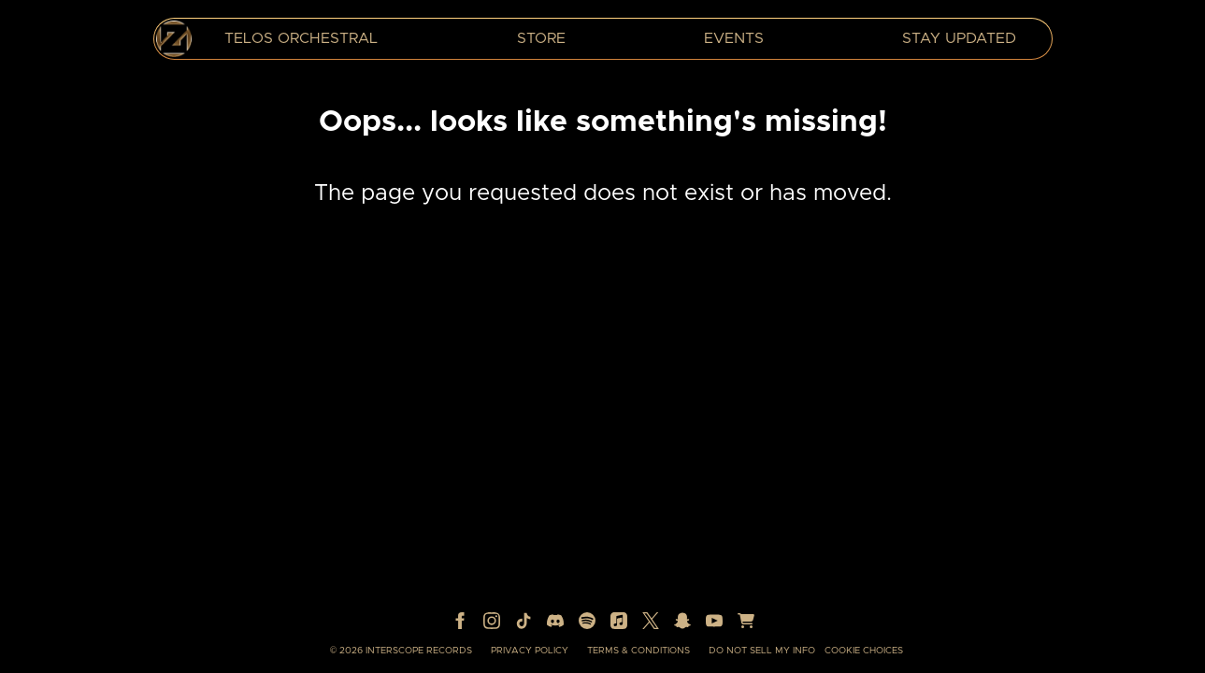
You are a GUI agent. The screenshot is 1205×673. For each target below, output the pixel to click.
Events (734, 38)
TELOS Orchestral (301, 38)
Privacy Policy (529, 650)
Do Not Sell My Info (762, 650)
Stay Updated (959, 38)
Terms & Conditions (638, 650)
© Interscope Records (401, 650)
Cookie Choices (864, 650)
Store (541, 38)
